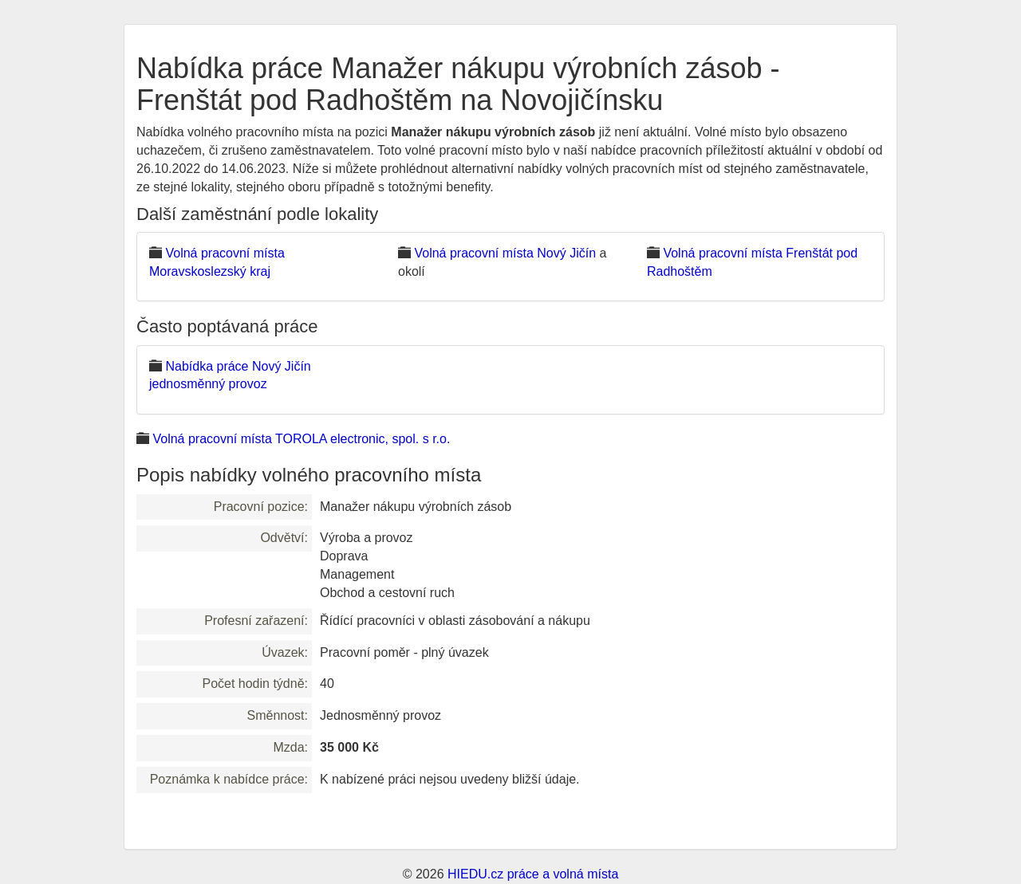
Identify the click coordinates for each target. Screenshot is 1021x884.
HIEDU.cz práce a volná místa (532, 874)
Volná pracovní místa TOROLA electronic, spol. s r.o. (301, 439)
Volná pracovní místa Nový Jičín (505, 253)
